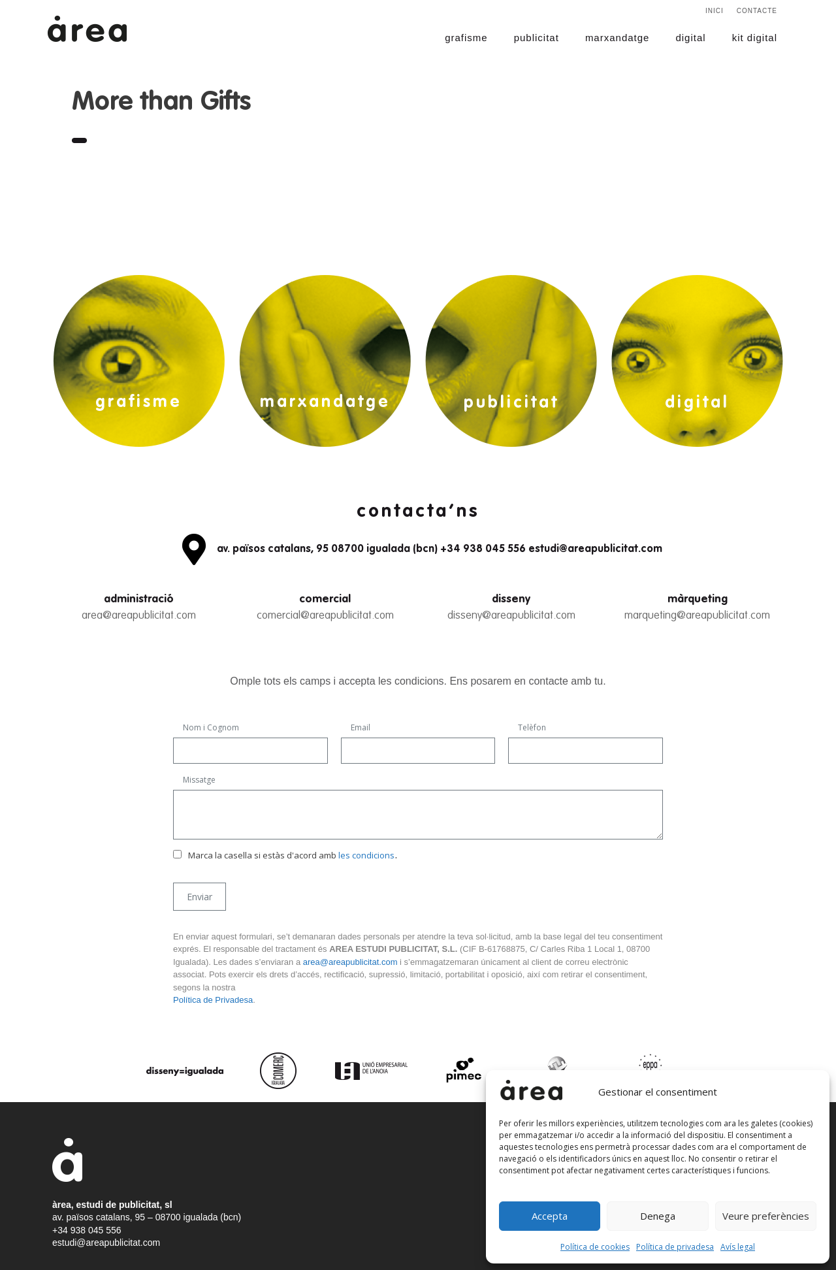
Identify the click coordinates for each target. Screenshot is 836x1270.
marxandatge (617, 37)
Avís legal (737, 1246)
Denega (657, 1215)
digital (690, 37)
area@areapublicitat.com (139, 615)
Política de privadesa (675, 1246)
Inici (714, 10)
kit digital (754, 37)
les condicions (366, 855)
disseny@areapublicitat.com (511, 615)
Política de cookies (595, 1246)
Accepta (550, 1215)
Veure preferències (765, 1215)
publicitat (536, 37)
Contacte (757, 10)
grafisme (466, 37)
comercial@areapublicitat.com (325, 615)
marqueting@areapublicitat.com (697, 615)
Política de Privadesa (213, 1000)
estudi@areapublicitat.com (106, 1242)
